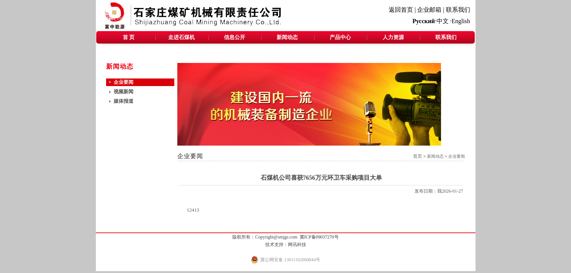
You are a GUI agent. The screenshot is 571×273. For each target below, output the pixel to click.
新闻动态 (287, 37)
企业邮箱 (429, 9)
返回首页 (401, 9)
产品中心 (340, 37)
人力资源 (393, 37)
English (461, 21)
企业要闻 (123, 82)
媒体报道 (123, 101)
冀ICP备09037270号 (319, 237)
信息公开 (234, 37)
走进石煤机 (181, 37)
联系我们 (458, 9)
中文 (442, 21)
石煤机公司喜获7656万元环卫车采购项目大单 (321, 177)
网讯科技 (297, 244)
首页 (417, 156)
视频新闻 (123, 91)
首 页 (129, 37)
